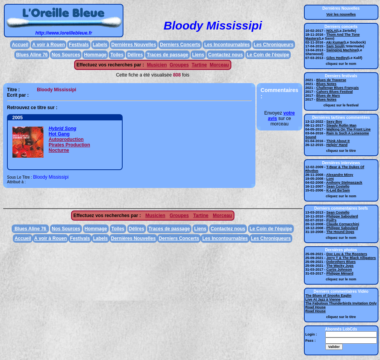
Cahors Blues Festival (334, 92)
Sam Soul (334, 46)
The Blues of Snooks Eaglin (328, 295)
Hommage (95, 54)
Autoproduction (66, 139)
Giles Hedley (336, 58)
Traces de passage (167, 54)
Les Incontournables (227, 44)
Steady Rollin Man (341, 125)
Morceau (219, 65)
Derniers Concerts (180, 44)
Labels (100, 44)
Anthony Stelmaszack (344, 182)
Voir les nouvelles (341, 14)
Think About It (338, 141)
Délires (135, 54)
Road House (315, 307)
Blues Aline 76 (32, 54)
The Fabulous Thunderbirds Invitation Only (341, 303)
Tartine (199, 65)
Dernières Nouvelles (133, 44)
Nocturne (59, 150)
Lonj (330, 179)
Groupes (179, 65)
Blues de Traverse (331, 80)
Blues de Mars (328, 95)
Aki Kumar (335, 42)
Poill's (331, 220)
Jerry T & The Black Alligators (351, 258)
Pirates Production (69, 145)
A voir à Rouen (48, 44)
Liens (198, 54)
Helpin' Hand (337, 145)
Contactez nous (225, 54)
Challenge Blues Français (337, 88)
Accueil (20, 44)
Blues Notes (326, 84)
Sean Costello (338, 186)
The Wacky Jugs (340, 266)
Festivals (78, 44)
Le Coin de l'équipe (268, 54)
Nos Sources (66, 54)
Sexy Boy (334, 121)
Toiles (116, 54)
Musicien (157, 65)
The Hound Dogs (340, 232)
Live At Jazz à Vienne (323, 299)
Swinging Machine (341, 50)
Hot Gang (59, 134)
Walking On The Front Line (348, 129)
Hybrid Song (62, 128)
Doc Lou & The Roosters (346, 254)
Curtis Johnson (339, 269)
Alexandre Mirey (339, 175)
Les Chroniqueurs (274, 44)
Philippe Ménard (340, 273)
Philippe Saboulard (342, 216)
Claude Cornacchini (342, 224)
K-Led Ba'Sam (338, 190)
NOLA (331, 31)
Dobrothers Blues (341, 262)
